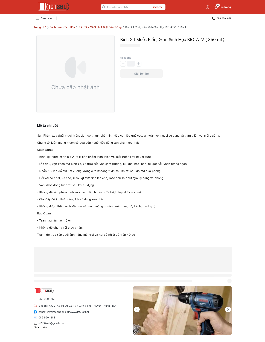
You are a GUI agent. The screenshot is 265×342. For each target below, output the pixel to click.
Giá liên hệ (141, 73)
